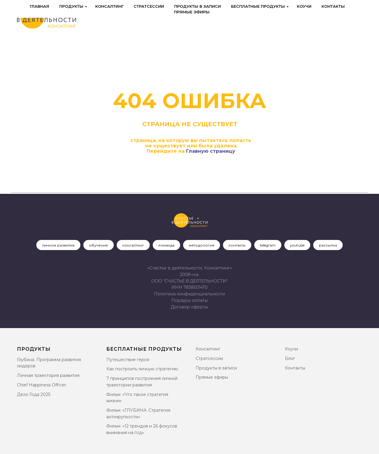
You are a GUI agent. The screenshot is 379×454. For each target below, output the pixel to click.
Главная (39, 6)
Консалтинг (109, 6)
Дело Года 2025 (33, 394)
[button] (189, 307)
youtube (297, 245)
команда (166, 245)
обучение (98, 245)
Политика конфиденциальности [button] (189, 294)
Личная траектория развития (48, 375)
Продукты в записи (197, 6)
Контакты (333, 6)
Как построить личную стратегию (142, 369)
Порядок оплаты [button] (189, 300)
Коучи (304, 6)
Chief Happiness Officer (41, 385)
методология (201, 245)
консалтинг (133, 245)
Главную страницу (210, 151)
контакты (237, 245)
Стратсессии (149, 6)
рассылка (328, 245)
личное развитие (58, 245)
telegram (268, 245)
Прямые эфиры (192, 12)
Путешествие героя (127, 359)
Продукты (71, 6)
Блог (290, 358)
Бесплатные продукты (258, 6)
